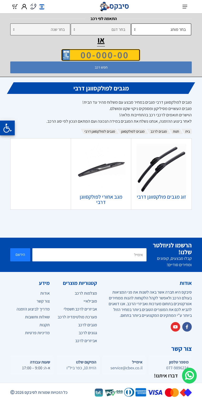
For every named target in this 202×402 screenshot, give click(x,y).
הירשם (20, 254)
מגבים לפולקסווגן (132, 131)
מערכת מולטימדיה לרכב (77, 317)
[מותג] (161, 29)
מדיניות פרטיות (37, 333)
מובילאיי (90, 301)
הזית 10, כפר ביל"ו (81, 368)
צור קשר (43, 301)
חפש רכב (101, 67)
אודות (45, 293)
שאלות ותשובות (37, 317)
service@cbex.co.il (126, 368)
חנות (176, 131)
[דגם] (101, 29)
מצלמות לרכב (86, 293)
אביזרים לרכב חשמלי (80, 309)
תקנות (44, 325)
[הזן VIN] (100, 55)
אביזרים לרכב (86, 340)
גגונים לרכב (88, 333)
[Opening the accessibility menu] (7, 128)
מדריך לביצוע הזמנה (33, 309)
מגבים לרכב (158, 131)
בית (187, 131)
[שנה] (40, 29)
